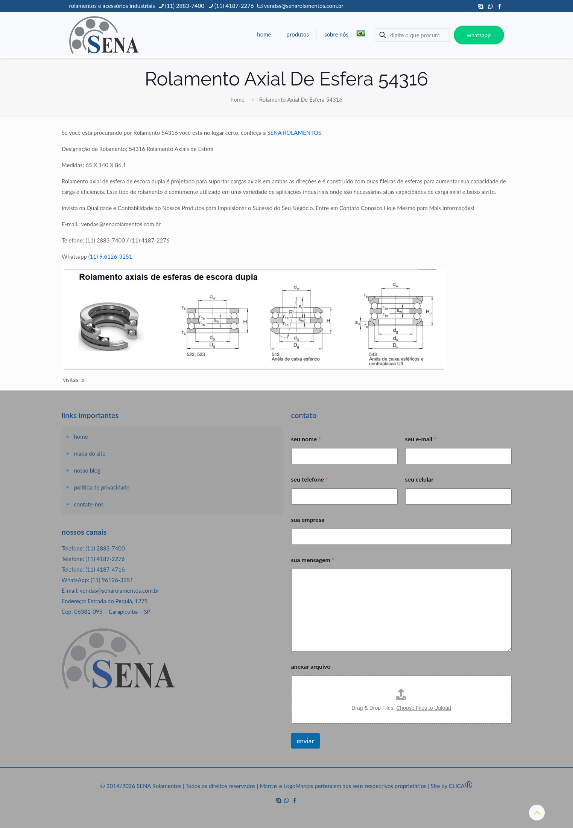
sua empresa (308, 519)
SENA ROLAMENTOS (294, 132)
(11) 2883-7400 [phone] (184, 5)
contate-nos (89, 504)
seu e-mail (420, 438)
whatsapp (479, 35)
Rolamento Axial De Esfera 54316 (300, 99)
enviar (305, 741)
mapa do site (90, 453)
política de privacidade (101, 487)
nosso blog (87, 470)
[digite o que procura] (412, 35)
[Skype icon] (481, 6)
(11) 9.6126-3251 (110, 256)
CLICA (461, 785)
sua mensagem (312, 559)
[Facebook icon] (500, 6)
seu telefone (309, 479)
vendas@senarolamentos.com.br (119, 590)
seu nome (306, 438)
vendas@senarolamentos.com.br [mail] (303, 5)
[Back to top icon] (537, 812)
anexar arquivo (311, 666)
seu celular (419, 479)
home (238, 99)
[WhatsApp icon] (490, 6)
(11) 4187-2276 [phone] (234, 5)
